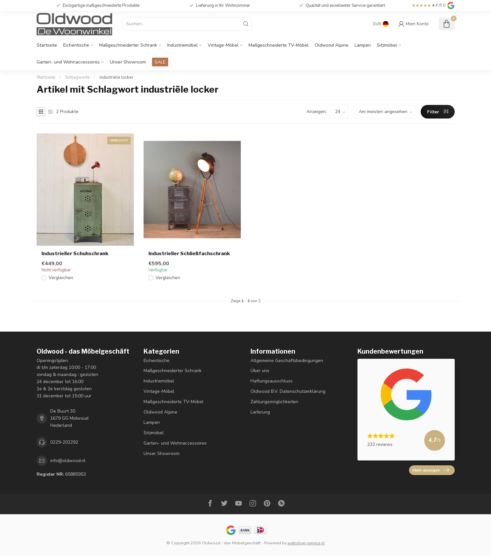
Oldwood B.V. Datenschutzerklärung (288, 391)
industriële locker (116, 77)
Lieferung (260, 412)
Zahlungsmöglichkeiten (274, 402)
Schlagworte (77, 77)
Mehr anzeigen (431, 470)
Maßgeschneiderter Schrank (128, 45)
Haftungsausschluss (272, 381)
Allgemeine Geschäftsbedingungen (287, 360)
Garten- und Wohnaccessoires (68, 62)
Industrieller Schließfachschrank (189, 253)
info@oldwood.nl (68, 461)
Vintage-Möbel (223, 45)
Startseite (47, 45)
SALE (160, 62)
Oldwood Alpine (331, 45)
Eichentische (76, 45)
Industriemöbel (182, 45)
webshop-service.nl (306, 543)
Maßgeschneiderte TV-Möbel (279, 45)
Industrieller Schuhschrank (74, 253)
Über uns (260, 371)
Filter (437, 112)
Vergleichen (61, 277)
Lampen (363, 45)
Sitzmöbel (387, 45)
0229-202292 (64, 442)
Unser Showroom (128, 62)
